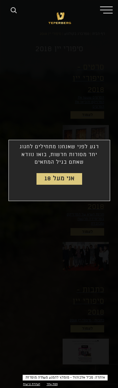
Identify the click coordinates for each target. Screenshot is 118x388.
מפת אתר (52, 384)
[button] (106, 9)
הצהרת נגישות (31, 384)
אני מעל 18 (59, 178)
